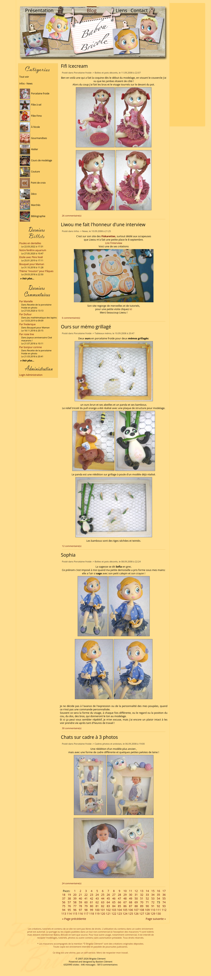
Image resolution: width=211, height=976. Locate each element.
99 (91, 910)
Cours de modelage (36, 160)
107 (136, 910)
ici (131, 309)
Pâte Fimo (31, 115)
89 (141, 906)
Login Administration (30, 375)
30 (130, 895)
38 (69, 898)
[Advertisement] (187, 64)
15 (152, 891)
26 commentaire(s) (71, 215)
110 (152, 910)
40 (80, 898)
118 (91, 913)
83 (108, 906)
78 (80, 906)
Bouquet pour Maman (31, 264)
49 (130, 898)
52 (147, 898)
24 (97, 895)
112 (164, 910)
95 (69, 910)
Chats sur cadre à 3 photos (89, 737)
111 (158, 910)
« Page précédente (74, 919)
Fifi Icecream (74, 66)
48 (125, 898)
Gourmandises (33, 138)
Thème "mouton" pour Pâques (36, 271)
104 (119, 910)
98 (86, 910)
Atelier (29, 149)
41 (86, 898)
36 (164, 895)
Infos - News (25, 83)
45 (108, 898)
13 (141, 891)
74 (164, 902)
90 (147, 906)
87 (130, 906)
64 (108, 902)
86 (125, 906)
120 (102, 913)
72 (152, 902)
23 (91, 895)
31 (136, 895)
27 (113, 895)
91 (152, 906)
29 (125, 895)
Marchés (30, 205)
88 (136, 906)
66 (119, 902)
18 (63, 895)
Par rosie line (26, 334)
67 (125, 902)
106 (130, 910)
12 (136, 891)
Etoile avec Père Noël (31, 257)
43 (97, 898)
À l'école (30, 127)
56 (63, 902)
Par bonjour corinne (30, 347)
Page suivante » (156, 919)
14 (147, 891)
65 (113, 902)
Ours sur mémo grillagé (86, 326)
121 (108, 913)
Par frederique (27, 324)
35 (158, 895)
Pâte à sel (30, 104)
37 (63, 898)
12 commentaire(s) (71, 545)
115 (74, 913)
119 (97, 913)
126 (136, 913)
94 (63, 910)
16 (158, 891)
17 (164, 891)
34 (152, 895)
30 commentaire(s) (71, 728)
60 (86, 902)
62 (97, 902)
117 (86, 913)
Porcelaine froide (34, 93)
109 (147, 910)
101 (102, 910)
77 (74, 906)
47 (119, 898)
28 (119, 895)
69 (136, 902)
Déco (28, 194)
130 (158, 913)
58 (74, 902)
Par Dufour (25, 314)
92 (158, 906)
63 (102, 902)
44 (102, 898)
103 (113, 910)
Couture (30, 171)
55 (164, 898)
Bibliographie (32, 216)
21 (80, 895)
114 (69, 913)
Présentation (39, 10)
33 (147, 895)
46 (113, 898)
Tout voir (24, 76)
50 (136, 898)
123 (119, 913)
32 (141, 895)
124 (125, 913)
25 (102, 895)
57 (69, 902)
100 (97, 910)
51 (141, 898)
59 (80, 902)
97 (80, 910)
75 (63, 906)
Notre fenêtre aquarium (32, 250)
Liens (121, 10)
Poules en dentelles (30, 243)
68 (130, 902)
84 (113, 906)
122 (113, 913)
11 (130, 891)
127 (141, 913)
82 (102, 906)
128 (147, 913)
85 (119, 906)
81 (97, 906)
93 (164, 906)
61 (91, 902)
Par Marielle (26, 301)
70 (141, 902)
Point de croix (33, 182)
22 (86, 895)
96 (74, 910)
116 (80, 913)
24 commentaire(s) (71, 883)
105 (125, 910)
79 (86, 906)
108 (141, 910)
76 (69, 906)
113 (63, 913)
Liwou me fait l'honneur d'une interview (103, 224)
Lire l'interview (113, 243)
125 (130, 913)
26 (108, 895)
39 (74, 898)
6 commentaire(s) (71, 317)
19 (69, 895)
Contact (139, 10)
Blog (92, 10)
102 (108, 910)
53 (152, 898)
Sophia (68, 555)
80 (91, 906)
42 (91, 898)
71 (147, 902)
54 (158, 898)
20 (74, 895)
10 (125, 891)
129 (152, 913)
